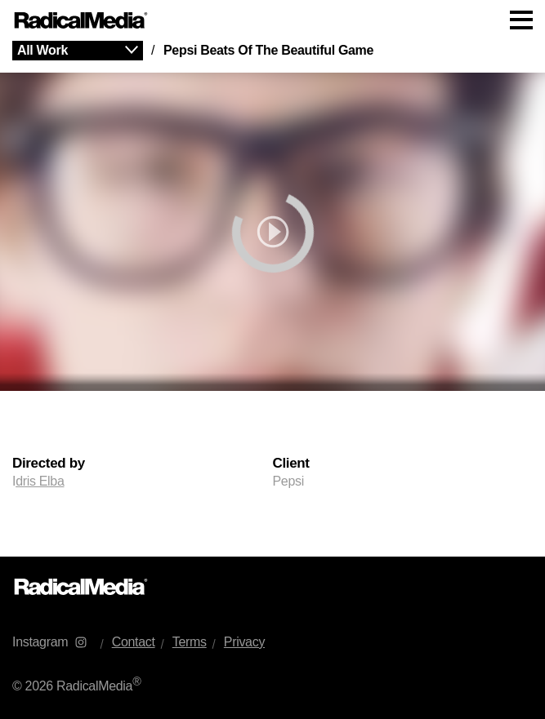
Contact (133, 642)
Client (291, 463)
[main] (272, 299)
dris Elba (40, 481)
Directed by (48, 463)
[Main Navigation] (272, 20)
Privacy (244, 642)
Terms (189, 642)
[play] (272, 232)
